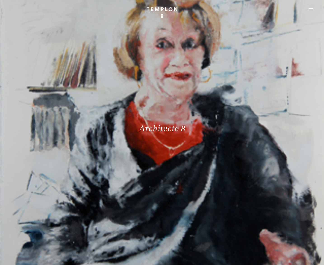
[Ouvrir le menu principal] (311, 9)
